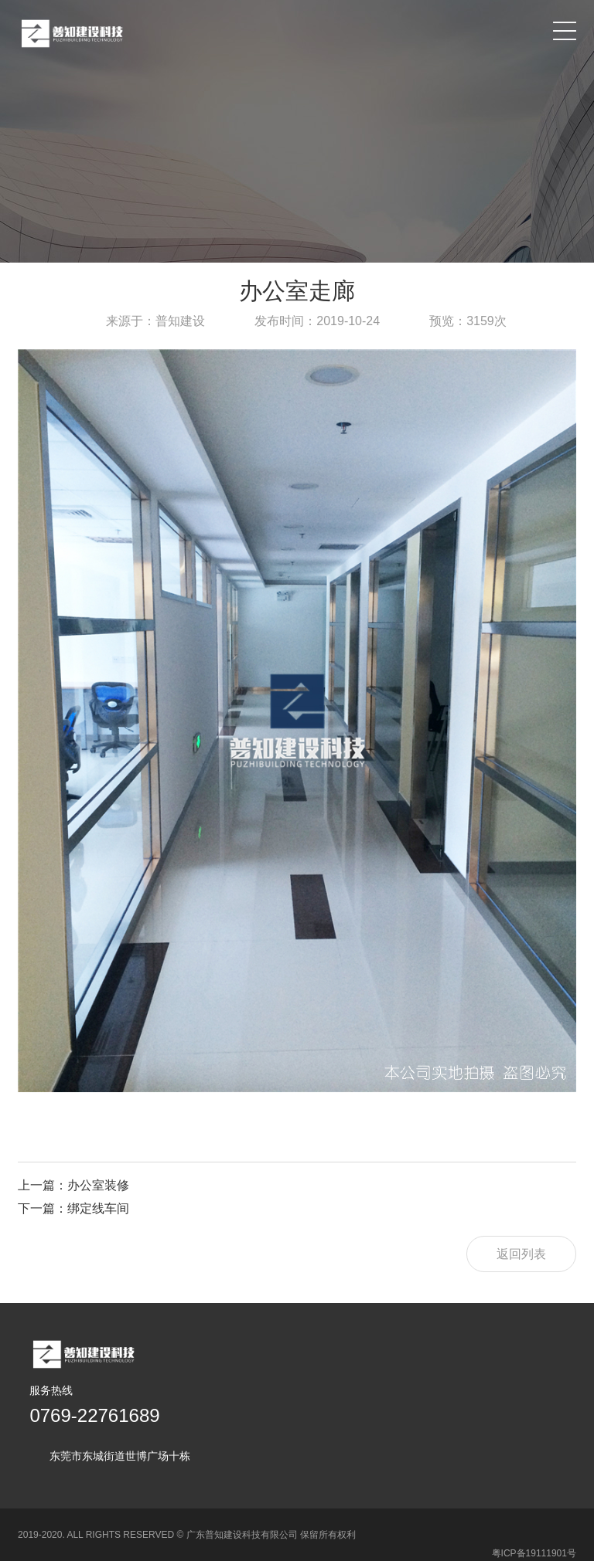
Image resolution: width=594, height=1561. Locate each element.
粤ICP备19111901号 (534, 1534)
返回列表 (521, 1254)
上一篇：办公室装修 (73, 1185)
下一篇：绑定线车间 (73, 1208)
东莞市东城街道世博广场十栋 (120, 1456)
